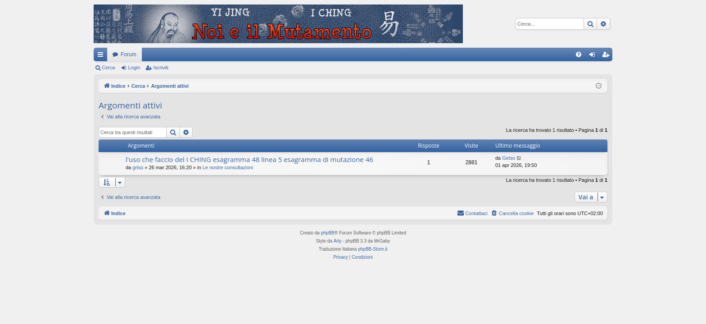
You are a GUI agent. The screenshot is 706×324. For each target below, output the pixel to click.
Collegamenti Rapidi (102, 56)
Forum (128, 54)
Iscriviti (160, 67)
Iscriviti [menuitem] (607, 56)
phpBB (328, 232)
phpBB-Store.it (372, 249)
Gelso (508, 158)
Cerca (108, 67)
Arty (338, 240)
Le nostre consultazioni (228, 167)
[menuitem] (578, 54)
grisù (137, 167)
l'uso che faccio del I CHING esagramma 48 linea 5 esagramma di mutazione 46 (249, 159)
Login (134, 67)
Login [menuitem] (594, 56)
